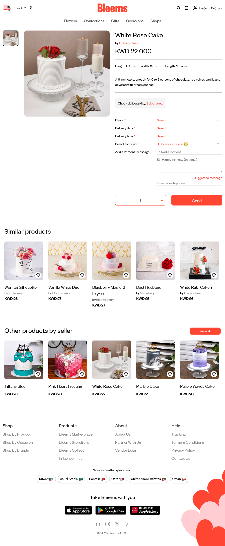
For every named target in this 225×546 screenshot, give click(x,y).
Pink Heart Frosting (65, 386)
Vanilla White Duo (63, 287)
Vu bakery (13, 293)
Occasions (134, 20)
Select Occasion (126, 143)
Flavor (120, 120)
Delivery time (125, 135)
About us (123, 433)
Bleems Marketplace (76, 433)
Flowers (70, 20)
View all (205, 331)
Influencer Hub (71, 458)
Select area (154, 103)
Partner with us (128, 442)
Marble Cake (147, 386)
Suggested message (208, 177)
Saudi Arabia (71, 478)
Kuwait (46, 478)
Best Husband (148, 287)
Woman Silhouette (20, 287)
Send (197, 200)
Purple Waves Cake (197, 386)
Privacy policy (183, 449)
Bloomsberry (59, 293)
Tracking (178, 433)
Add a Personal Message (132, 151)
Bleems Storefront (74, 442)
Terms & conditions (187, 442)
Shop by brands (16, 449)
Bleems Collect (71, 449)
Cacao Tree (190, 293)
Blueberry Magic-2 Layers (108, 290)
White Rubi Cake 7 (196, 287)
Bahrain (97, 478)
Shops (156, 20)
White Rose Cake (107, 386)
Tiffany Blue (14, 386)
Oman (179, 478)
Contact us (180, 458)
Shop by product (17, 433)
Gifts (115, 20)
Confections (94, 20)
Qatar (118, 478)
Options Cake (128, 42)
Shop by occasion (18, 442)
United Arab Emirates (148, 478)
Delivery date (125, 128)
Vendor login (126, 449)
